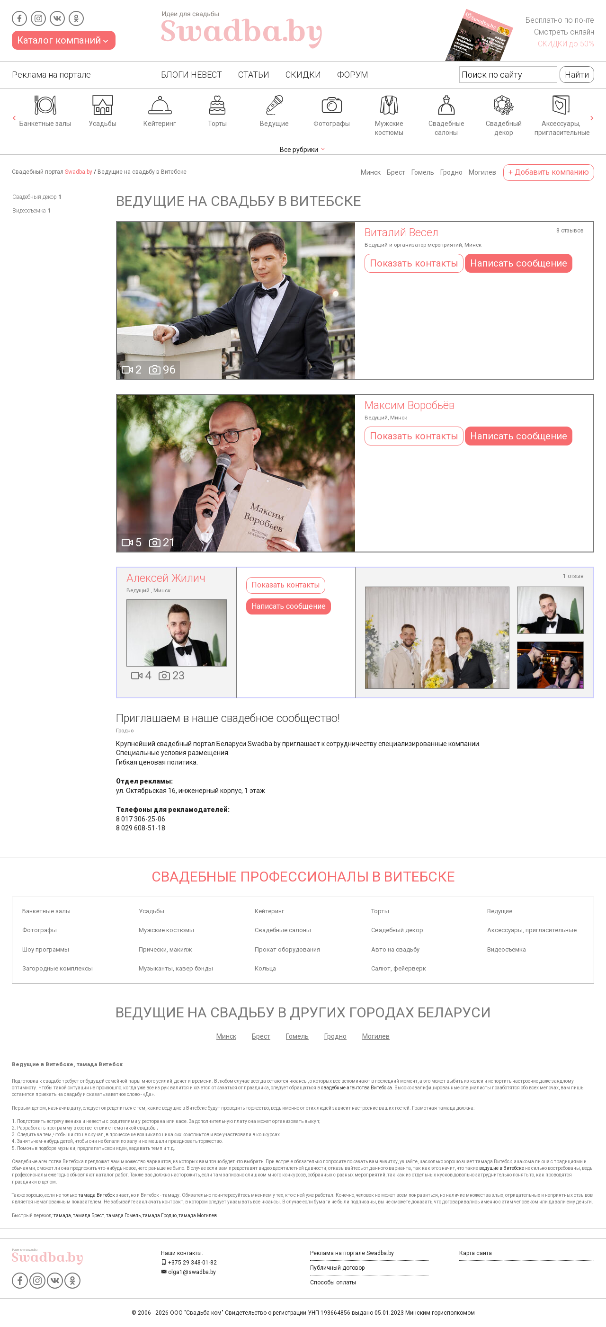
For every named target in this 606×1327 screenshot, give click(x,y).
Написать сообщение (518, 263)
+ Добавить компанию (548, 172)
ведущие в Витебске (501, 1168)
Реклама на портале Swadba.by (352, 1253)
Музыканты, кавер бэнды (176, 968)
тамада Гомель (123, 1215)
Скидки (303, 75)
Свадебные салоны (446, 115)
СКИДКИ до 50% (566, 43)
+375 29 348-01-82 (189, 1262)
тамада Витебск (96, 1195)
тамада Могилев (197, 1215)
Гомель (422, 172)
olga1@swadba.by (188, 1272)
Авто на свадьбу (395, 949)
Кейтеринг (159, 110)
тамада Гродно (160, 1215)
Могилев (482, 172)
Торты (217, 110)
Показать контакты (414, 263)
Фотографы (331, 110)
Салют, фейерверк (398, 968)
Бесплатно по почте (560, 20)
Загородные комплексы (57, 968)
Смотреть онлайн (564, 31)
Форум (352, 75)
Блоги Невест (191, 75)
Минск (371, 172)
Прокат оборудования (287, 949)
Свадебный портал (52, 172)
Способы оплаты (333, 1282)
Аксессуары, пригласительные (562, 115)
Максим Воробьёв (409, 405)
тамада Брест (88, 1215)
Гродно (451, 172)
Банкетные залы (45, 110)
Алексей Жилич (165, 578)
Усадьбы (102, 110)
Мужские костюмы (389, 115)
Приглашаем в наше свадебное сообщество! (228, 718)
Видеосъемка (31, 210)
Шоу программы (45, 949)
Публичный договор (337, 1268)
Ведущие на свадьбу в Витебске (142, 172)
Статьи (253, 75)
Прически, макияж (165, 949)
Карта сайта (475, 1253)
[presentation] (14, 118)
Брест (396, 172)
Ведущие (274, 110)
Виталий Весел (401, 232)
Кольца (265, 968)
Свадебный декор (504, 115)
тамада (62, 1215)
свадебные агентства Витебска (356, 1087)
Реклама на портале (51, 75)
